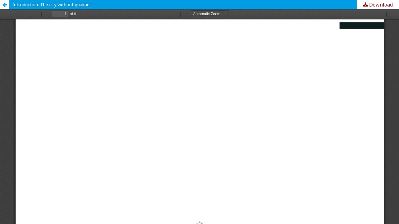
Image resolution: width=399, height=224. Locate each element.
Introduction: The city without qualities (52, 4)
